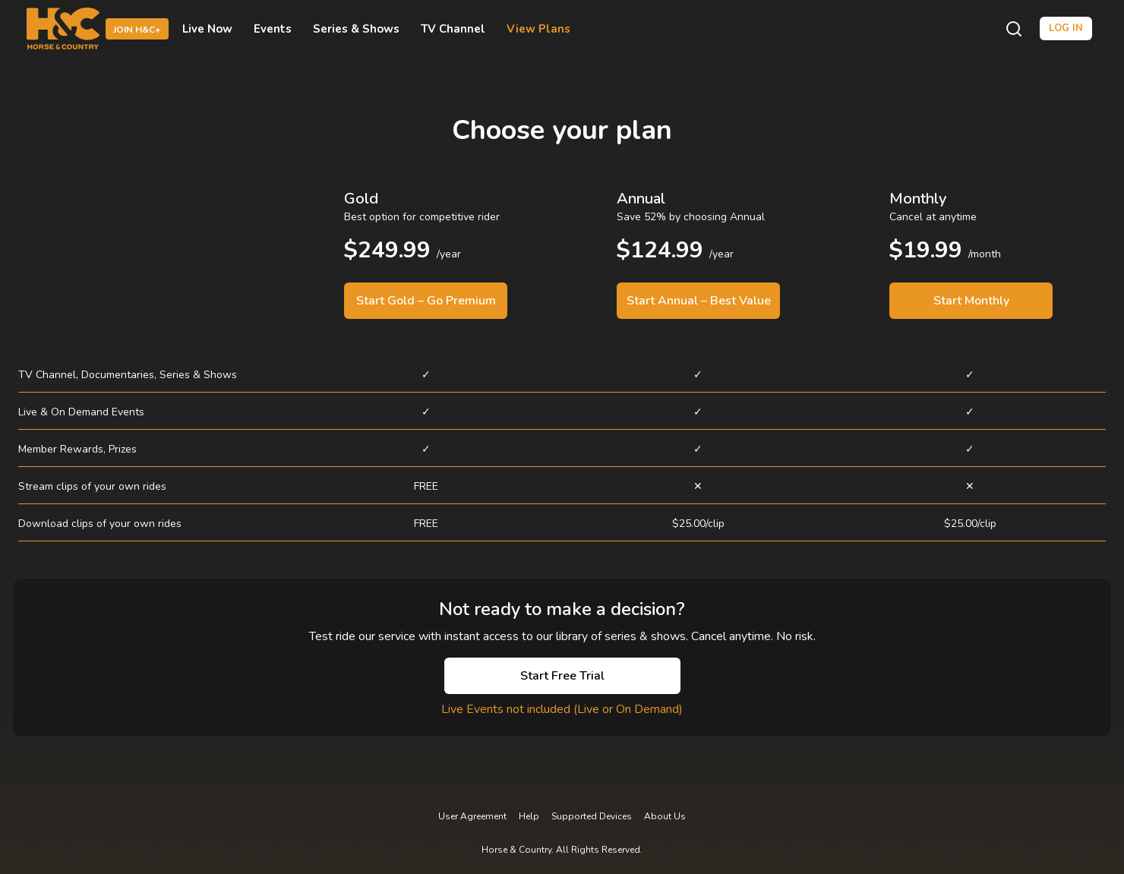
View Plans (538, 28)
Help (529, 816)
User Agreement (472, 816)
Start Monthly (971, 300)
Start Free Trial (562, 675)
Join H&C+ (137, 30)
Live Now (207, 28)
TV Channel (453, 28)
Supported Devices (591, 816)
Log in (1066, 28)
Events (273, 28)
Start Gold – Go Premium (426, 300)
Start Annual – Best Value (699, 300)
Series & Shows (356, 28)
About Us (665, 816)
